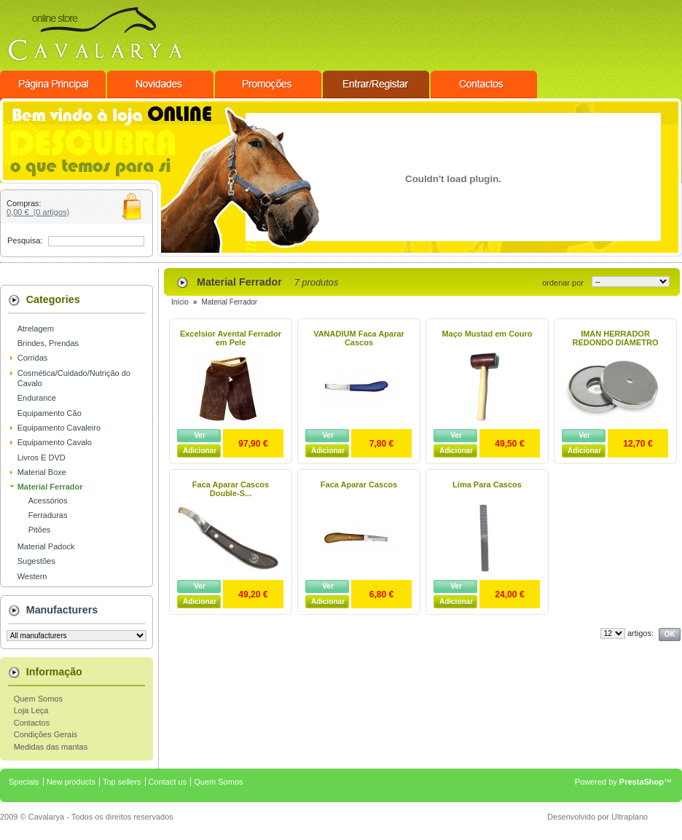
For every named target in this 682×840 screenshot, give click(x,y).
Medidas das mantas (51, 746)
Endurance (36, 397)
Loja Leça (31, 710)
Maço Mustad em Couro (487, 333)
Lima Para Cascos (487, 484)
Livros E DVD (41, 457)
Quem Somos (38, 698)
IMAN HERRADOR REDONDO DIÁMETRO (616, 338)
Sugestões (36, 561)
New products (71, 781)
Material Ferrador (50, 486)
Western (32, 576)
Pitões (39, 529)
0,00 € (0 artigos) (38, 212)
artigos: (640, 633)
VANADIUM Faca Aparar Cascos (358, 338)
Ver (199, 435)
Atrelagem (35, 328)
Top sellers (122, 781)
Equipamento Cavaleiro (59, 427)
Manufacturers (62, 610)
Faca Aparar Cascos (359, 484)
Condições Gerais (45, 734)
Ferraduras (48, 515)
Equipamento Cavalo (54, 442)
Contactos (32, 722)
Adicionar (199, 451)
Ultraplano (629, 816)
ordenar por (563, 282)
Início (180, 302)
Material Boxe (41, 472)
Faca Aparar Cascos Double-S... (230, 489)
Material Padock (46, 546)
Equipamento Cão (49, 413)
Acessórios (48, 500)
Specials (24, 781)
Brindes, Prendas (48, 343)
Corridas (32, 357)
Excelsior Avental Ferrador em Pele (230, 338)
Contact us (168, 781)
